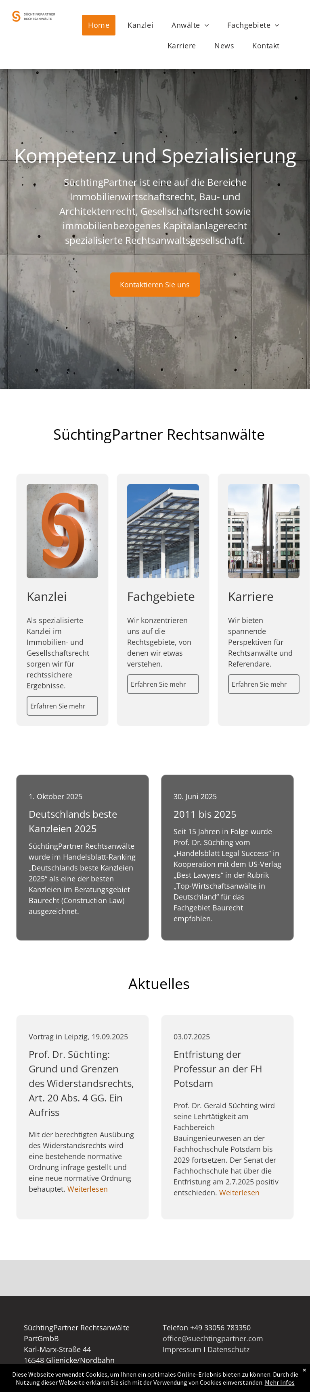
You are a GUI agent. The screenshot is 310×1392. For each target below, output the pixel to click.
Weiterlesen (87, 1189)
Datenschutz (228, 1349)
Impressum (182, 1349)
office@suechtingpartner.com (213, 1338)
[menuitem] (101, 25)
